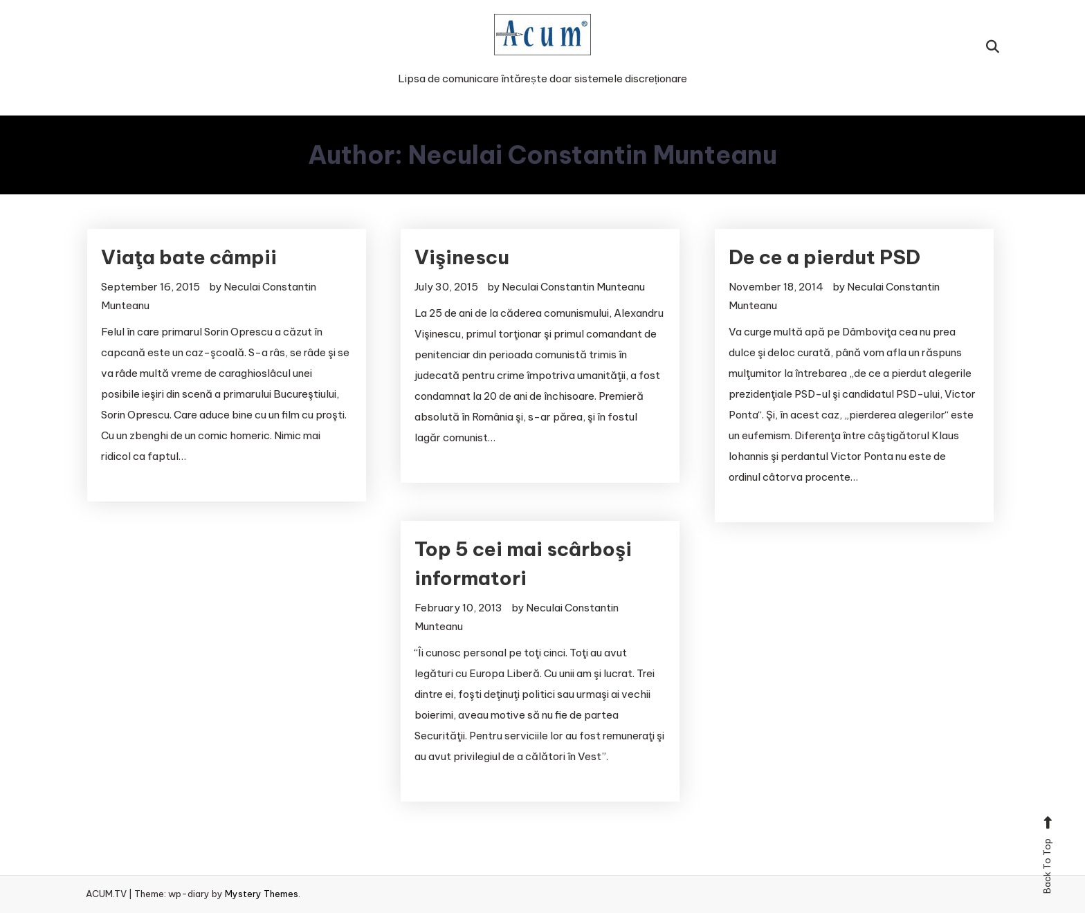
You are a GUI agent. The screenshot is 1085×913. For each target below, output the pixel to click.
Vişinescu (461, 257)
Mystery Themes (261, 893)
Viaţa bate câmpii (189, 257)
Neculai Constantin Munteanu (573, 286)
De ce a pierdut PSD (824, 257)
